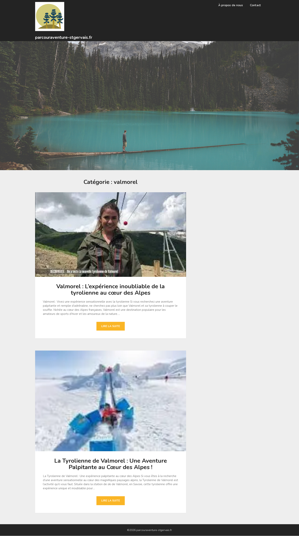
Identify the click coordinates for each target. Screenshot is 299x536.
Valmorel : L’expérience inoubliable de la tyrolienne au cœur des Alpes (110, 289)
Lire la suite (110, 326)
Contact (255, 5)
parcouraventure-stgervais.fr (63, 37)
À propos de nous (230, 5)
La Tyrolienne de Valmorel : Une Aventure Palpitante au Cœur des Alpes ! (110, 464)
